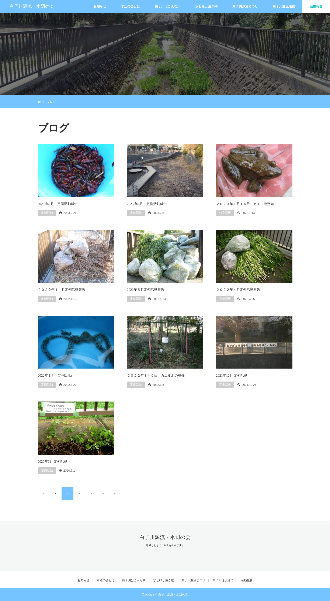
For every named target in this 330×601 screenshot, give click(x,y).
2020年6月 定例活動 (52, 461)
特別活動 (225, 212)
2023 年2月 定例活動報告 (58, 204)
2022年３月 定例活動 (55, 375)
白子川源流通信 (284, 6)
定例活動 (47, 212)
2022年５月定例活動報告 (145, 289)
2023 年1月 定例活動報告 (147, 204)
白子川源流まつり (245, 6)
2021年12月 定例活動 (231, 375)
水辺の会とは (130, 6)
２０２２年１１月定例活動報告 (61, 289)
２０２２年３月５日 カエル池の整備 (156, 375)
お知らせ (99, 6)
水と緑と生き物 (206, 6)
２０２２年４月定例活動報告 (238, 289)
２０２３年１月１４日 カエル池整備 (245, 204)
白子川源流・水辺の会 (32, 6)
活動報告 (316, 6)
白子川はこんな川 (167, 6)
